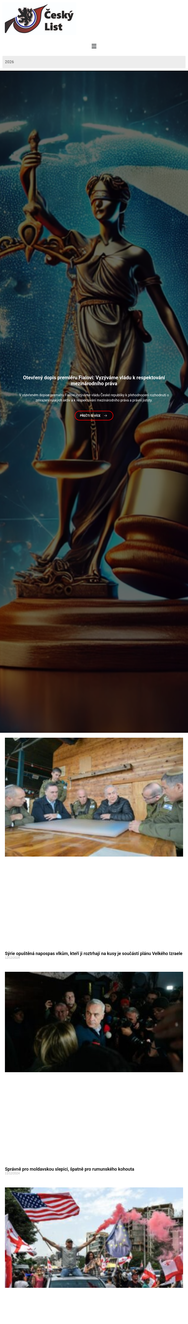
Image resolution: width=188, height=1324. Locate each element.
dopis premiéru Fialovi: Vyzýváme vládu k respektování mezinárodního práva (94, 381)
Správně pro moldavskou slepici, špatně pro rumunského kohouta (69, 1169)
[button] (94, 46)
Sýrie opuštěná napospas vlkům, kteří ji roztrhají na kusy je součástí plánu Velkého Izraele (93, 953)
